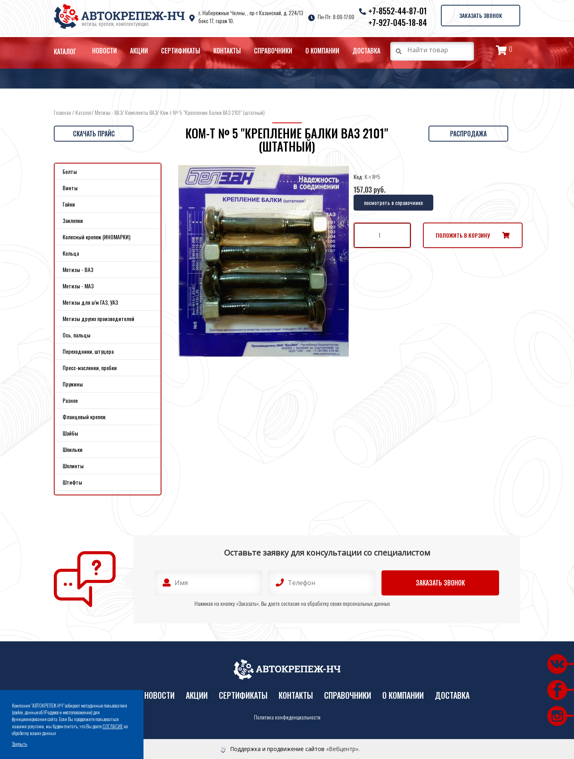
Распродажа (468, 133)
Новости (104, 50)
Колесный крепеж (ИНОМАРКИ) (96, 237)
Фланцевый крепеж (84, 416)
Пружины (73, 384)
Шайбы (70, 433)
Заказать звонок (480, 15)
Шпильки (73, 449)
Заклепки (73, 220)
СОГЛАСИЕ (112, 726)
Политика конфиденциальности (287, 717)
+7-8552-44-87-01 (397, 11)
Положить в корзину (463, 235)
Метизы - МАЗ (78, 286)
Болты (70, 171)
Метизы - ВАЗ (108, 112)
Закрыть (19, 743)
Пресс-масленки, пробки (90, 367)
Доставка (366, 50)
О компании (322, 50)
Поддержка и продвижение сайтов (277, 749)
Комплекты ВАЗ (141, 112)
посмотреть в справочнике (393, 202)
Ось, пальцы (76, 335)
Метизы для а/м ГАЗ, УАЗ (90, 302)
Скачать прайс (94, 133)
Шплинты (73, 465)
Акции (139, 50)
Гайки (69, 204)
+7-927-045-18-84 (397, 22)
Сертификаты (180, 50)
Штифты (72, 482)
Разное (70, 400)
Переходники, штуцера (88, 351)
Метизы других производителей (98, 318)
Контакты (227, 50)
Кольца (71, 253)
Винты (70, 187)
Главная (62, 112)
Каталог (65, 51)
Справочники (273, 50)
